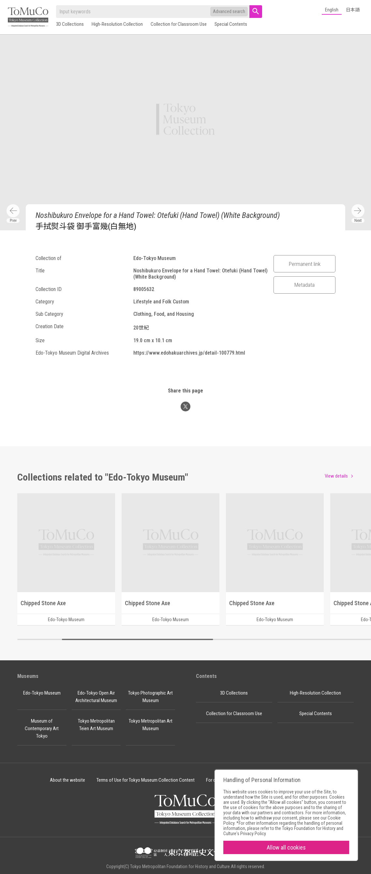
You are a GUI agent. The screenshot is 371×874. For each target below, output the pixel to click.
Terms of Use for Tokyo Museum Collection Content (145, 780)
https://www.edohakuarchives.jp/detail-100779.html (189, 353)
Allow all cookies (286, 847)
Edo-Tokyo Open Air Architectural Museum (96, 696)
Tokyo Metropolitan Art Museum (150, 724)
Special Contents (231, 24)
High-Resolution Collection (117, 24)
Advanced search (229, 11)
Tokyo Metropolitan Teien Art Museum (96, 724)
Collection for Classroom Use (179, 24)
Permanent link (304, 264)
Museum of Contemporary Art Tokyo (42, 728)
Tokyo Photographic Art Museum (150, 696)
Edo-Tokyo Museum (42, 693)
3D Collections (70, 24)
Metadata (304, 285)
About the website (67, 780)
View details (336, 476)
